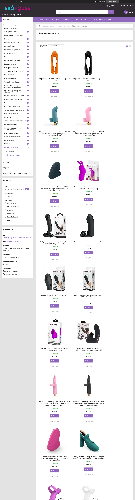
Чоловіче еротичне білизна (14, 110)
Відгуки (6, 168)
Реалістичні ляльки (11, 28)
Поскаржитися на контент (65, 498)
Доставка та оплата (79, 19)
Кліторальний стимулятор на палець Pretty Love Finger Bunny (116, 134)
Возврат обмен (105, 19)
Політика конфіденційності (83, 498)
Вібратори (8, 57)
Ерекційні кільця (10, 78)
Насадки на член (10, 64)
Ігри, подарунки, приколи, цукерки (13, 91)
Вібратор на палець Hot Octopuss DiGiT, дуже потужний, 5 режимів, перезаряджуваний (53, 463)
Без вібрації (10, 151)
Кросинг (7, 144)
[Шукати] (111, 12)
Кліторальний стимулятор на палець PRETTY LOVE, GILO (53, 242)
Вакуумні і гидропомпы (12, 50)
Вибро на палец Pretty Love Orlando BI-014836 (116, 462)
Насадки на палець (63, 26)
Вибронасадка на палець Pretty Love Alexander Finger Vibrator (53, 189)
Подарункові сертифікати (13, 35)
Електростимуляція (11, 68)
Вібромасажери (10, 75)
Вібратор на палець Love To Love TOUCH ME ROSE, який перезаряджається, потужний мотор (53, 135)
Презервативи (9, 140)
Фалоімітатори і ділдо (12, 82)
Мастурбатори (9, 46)
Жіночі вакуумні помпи (12, 137)
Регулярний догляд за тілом (14, 103)
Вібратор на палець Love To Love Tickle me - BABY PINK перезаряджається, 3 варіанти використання (53, 297)
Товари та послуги (52, 19)
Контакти (93, 19)
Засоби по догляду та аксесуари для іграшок (12, 86)
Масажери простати (11, 42)
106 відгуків (101, 1)
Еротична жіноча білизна (13, 106)
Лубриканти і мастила (12, 60)
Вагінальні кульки (10, 124)
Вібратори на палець (13, 155)
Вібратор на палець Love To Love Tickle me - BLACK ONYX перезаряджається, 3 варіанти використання (85, 297)
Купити (54, 91)
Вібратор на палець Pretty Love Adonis (85, 189)
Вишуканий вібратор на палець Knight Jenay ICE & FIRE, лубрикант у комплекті (53, 353)
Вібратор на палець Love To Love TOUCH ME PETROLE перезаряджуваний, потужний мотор (116, 80)
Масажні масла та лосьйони (14, 96)
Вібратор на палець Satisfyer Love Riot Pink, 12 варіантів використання (53, 407)
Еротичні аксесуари (11, 114)
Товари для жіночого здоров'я (15, 121)
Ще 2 (8, 220)
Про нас (66, 19)
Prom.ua (77, 496)
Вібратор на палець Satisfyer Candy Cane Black (85, 79)
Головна (39, 19)
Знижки (6, 39)
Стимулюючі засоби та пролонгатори (12, 128)
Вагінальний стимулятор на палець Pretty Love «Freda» (85, 242)
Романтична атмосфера (13, 99)
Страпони (7, 117)
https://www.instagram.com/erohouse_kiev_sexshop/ (17, 238)
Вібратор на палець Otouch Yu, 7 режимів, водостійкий (84, 462)
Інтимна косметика (11, 133)
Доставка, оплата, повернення (15, 173)
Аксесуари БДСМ (10, 32)
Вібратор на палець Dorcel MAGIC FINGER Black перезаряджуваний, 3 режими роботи (85, 135)
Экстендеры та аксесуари (13, 71)
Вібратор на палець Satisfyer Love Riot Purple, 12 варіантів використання (85, 408)
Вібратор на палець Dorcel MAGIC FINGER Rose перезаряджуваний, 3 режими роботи (116, 296)
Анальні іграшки (10, 53)
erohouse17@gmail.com (13, 241)
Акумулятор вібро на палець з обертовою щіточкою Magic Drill (116, 242)
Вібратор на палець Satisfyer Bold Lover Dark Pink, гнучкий (85, 352)
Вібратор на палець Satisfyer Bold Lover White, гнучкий (116, 352)
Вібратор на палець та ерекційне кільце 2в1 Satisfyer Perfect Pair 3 (116, 407)
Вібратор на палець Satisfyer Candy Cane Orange (53, 79)
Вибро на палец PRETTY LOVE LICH (116, 188)
